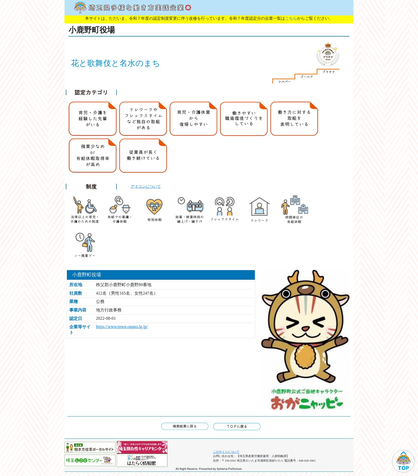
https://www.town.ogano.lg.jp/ (122, 326)
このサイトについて (226, 451)
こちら (291, 18)
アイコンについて (146, 186)
